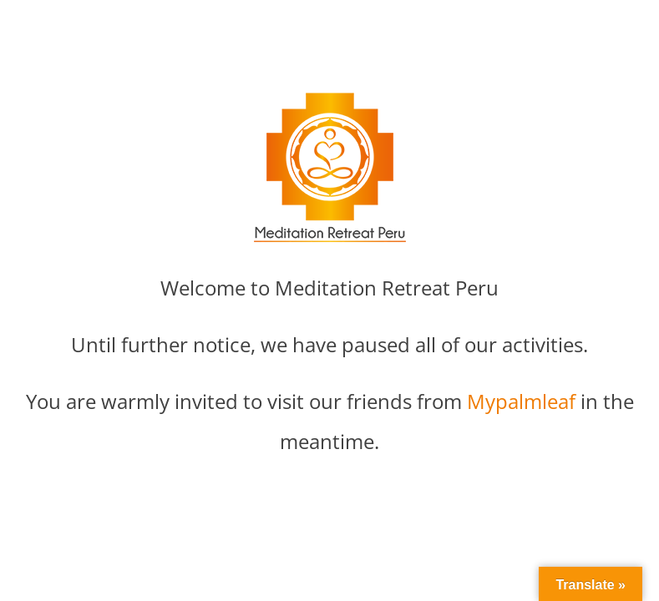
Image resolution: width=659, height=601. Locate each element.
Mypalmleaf (521, 401)
